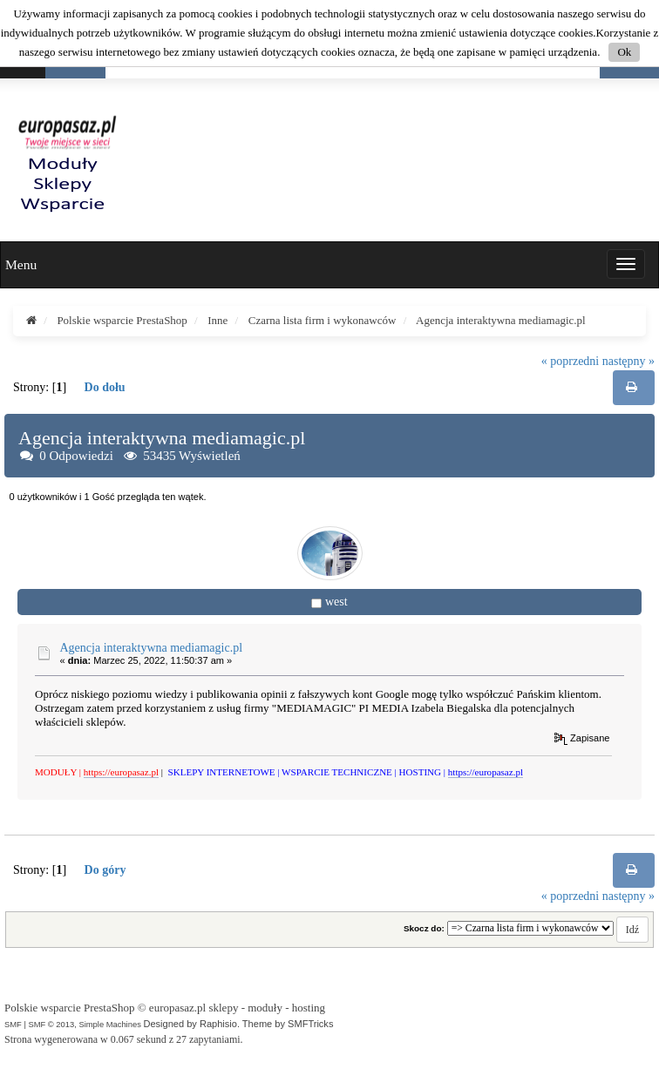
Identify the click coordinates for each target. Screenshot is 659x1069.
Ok (624, 51)
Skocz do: (424, 928)
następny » (628, 361)
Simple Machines (109, 1024)
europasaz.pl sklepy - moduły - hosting (237, 1007)
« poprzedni (570, 361)
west (336, 601)
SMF (13, 1024)
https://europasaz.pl (121, 772)
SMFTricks (310, 1023)
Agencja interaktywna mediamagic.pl (151, 647)
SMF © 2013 (51, 1024)
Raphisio (218, 1023)
